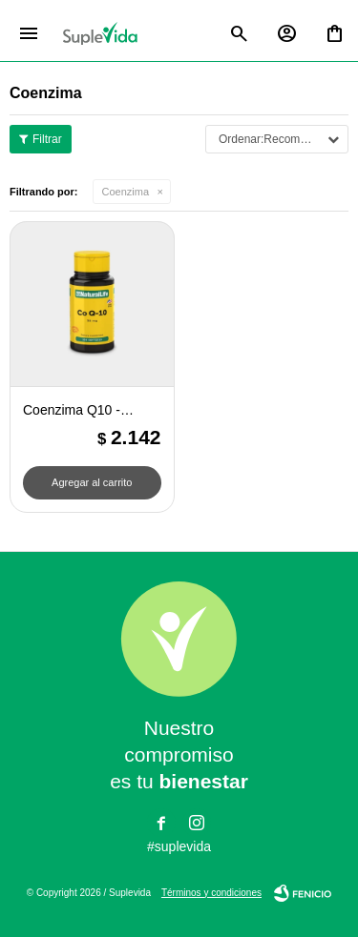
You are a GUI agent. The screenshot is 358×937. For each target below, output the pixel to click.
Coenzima (126, 191)
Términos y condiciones (211, 892)
